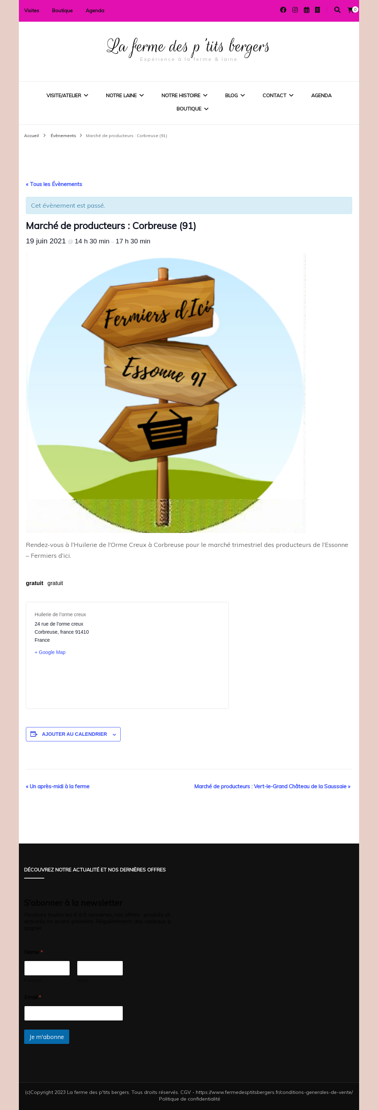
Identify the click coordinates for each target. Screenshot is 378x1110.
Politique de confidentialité (189, 1098)
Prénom (33, 980)
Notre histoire (181, 95)
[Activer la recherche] (337, 10)
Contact (274, 95)
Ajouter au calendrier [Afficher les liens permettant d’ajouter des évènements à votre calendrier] (74, 734)
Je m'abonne (46, 1036)
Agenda (95, 10)
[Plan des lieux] (173, 655)
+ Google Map (50, 652)
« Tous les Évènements (54, 184)
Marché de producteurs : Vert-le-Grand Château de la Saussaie (272, 786)
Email (32, 997)
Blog (231, 95)
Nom (82, 980)
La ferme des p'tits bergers (189, 46)
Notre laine (121, 95)
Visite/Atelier (64, 95)
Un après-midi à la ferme (58, 786)
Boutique (62, 10)
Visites (31, 10)
